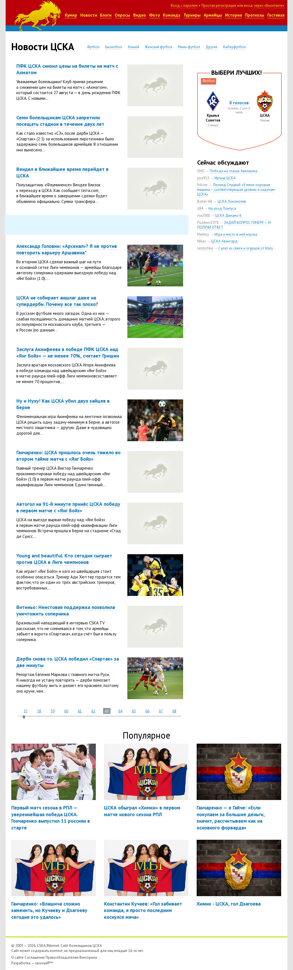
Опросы (122, 15)
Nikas (201, 241)
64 (120, 711)
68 (174, 711)
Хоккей (133, 47)
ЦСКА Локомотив (231, 201)
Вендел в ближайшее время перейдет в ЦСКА (62, 172)
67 (161, 711)
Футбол (93, 47)
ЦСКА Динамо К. (229, 215)
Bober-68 (204, 201)
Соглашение (35, 957)
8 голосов (239, 102)
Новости (88, 15)
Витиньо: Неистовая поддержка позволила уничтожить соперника (65, 610)
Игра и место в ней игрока (235, 234)
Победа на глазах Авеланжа (233, 171)
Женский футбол (158, 47)
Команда (171, 15)
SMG (201, 171)
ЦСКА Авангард (224, 241)
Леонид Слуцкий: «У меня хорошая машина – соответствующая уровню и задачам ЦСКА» (236, 189)
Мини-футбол (189, 47)
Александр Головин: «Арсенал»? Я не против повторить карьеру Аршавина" (66, 249)
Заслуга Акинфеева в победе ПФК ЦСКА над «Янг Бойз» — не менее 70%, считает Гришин (67, 352)
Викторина (88, 957)
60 (66, 711)
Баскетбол (113, 47)
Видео (139, 15)
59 (53, 711)
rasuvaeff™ (44, 963)
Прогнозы (254, 15)
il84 (200, 208)
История (233, 15)
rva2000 (203, 215)
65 (134, 711)
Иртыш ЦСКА (225, 178)
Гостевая (276, 15)
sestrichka (205, 248)
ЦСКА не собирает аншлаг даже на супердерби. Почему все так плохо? (57, 300)
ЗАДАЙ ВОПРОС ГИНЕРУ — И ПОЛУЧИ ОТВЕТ (234, 225)
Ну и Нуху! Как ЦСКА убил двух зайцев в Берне (63, 403)
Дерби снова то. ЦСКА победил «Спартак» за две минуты (67, 661)
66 (147, 711)
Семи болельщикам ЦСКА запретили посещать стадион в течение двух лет (60, 120)
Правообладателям (62, 957)
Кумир (71, 15)
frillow (202, 184)
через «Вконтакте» (269, 5)
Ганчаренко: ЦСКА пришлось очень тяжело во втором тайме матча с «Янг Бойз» (68, 455)
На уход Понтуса (222, 208)
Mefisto (203, 234)
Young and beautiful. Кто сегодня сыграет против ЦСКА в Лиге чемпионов (64, 558)
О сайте (17, 957)
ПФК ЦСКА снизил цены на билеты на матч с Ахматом (67, 69)
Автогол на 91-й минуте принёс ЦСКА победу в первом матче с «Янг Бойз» (68, 507)
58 (39, 711)
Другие (211, 47)
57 (26, 711)
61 (80, 711)
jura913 (203, 178)
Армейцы (213, 15)
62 (93, 711)
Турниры (192, 15)
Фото (154, 15)
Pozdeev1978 (208, 222)
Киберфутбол (234, 47)
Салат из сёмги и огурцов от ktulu (245, 248)
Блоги (106, 15)
